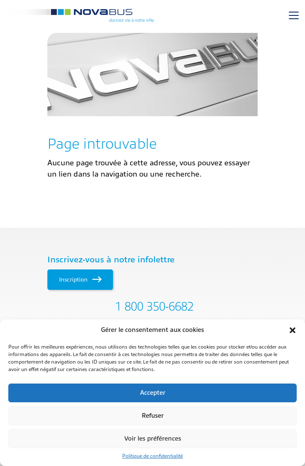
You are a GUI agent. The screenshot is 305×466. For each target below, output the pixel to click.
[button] (292, 330)
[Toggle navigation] (294, 15)
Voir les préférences (152, 438)
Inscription (80, 279)
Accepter (152, 392)
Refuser (153, 415)
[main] (152, 106)
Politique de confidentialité (152, 456)
